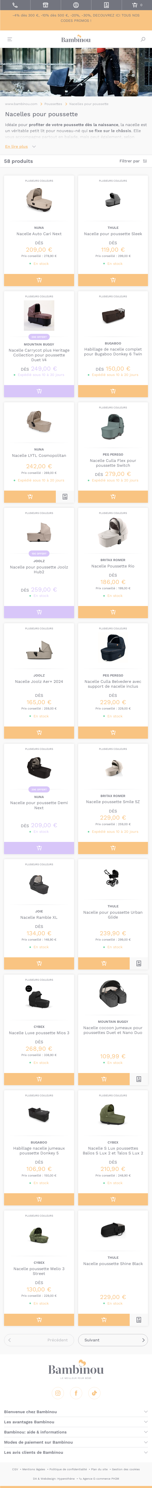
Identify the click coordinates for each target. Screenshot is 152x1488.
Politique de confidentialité (68, 1469)
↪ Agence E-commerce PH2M (99, 1478)
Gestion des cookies (126, 1469)
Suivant (92, 1340)
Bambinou (76, 38)
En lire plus (16, 146)
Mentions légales (33, 1469)
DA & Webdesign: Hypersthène (54, 1478)
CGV (15, 1469)
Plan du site (99, 1469)
